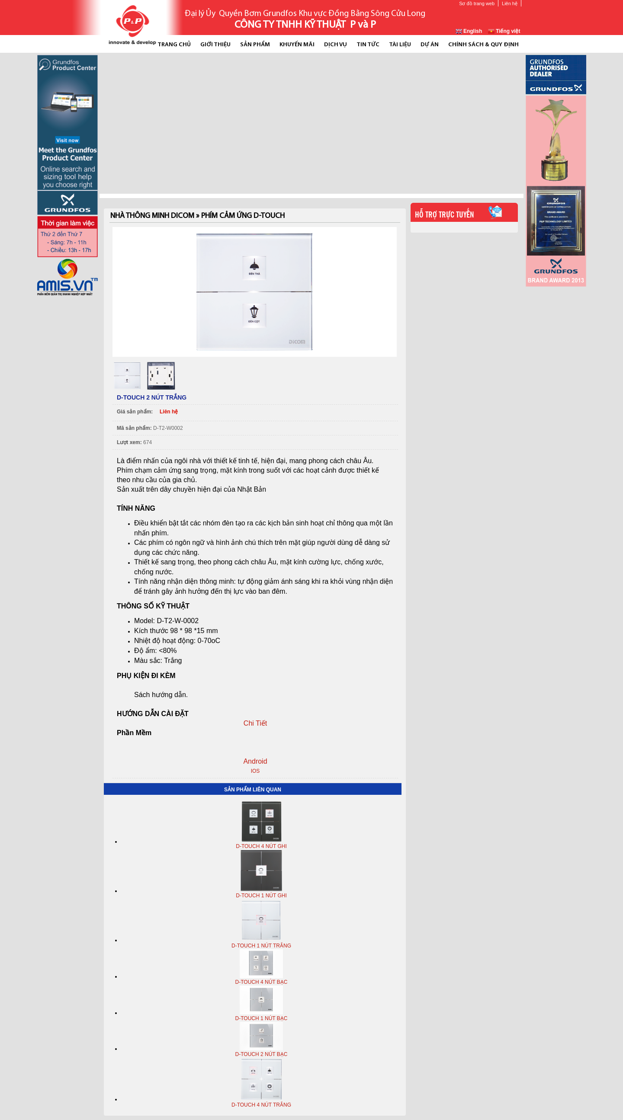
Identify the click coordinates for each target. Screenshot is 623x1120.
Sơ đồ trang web (477, 3)
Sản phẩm (255, 45)
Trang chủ (174, 45)
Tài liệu (400, 45)
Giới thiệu (215, 45)
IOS (255, 771)
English (469, 31)
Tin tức (367, 45)
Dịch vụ (335, 45)
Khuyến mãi (297, 45)
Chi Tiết (255, 723)
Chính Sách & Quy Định (483, 45)
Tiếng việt (504, 31)
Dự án (430, 45)
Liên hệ (509, 3)
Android (255, 761)
